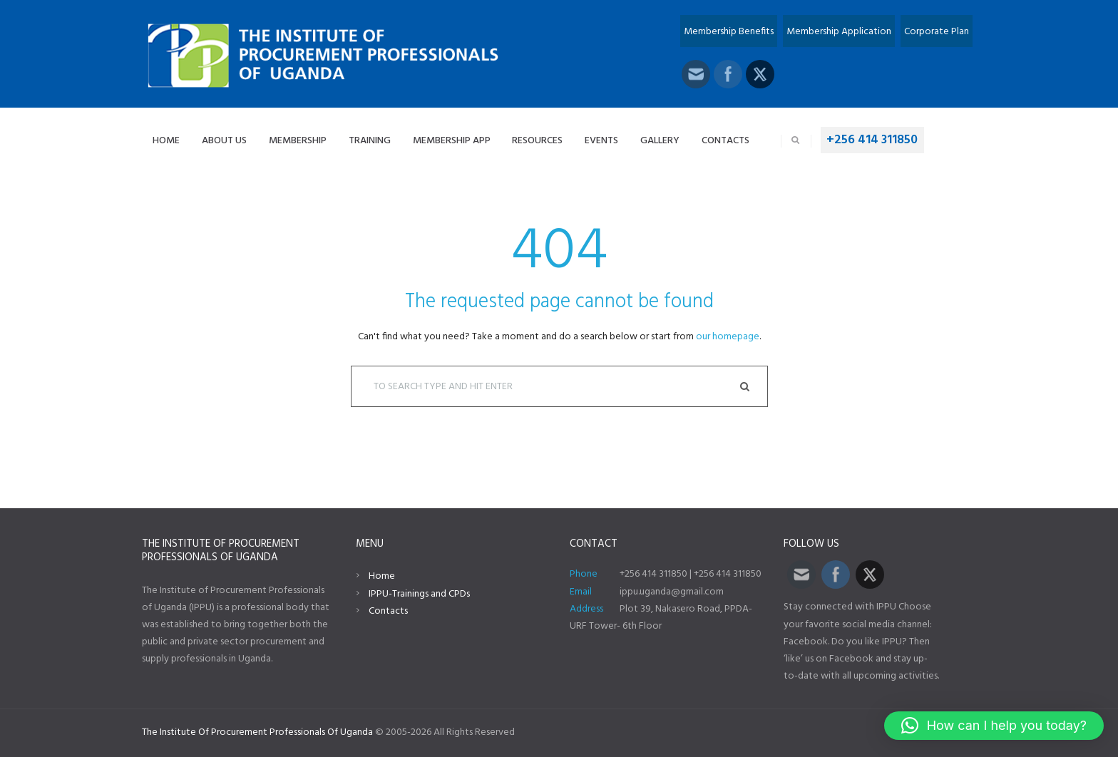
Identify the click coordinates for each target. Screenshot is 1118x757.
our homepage (727, 337)
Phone (584, 574)
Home (382, 576)
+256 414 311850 (872, 140)
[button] (994, 725)
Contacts (388, 611)
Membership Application (838, 32)
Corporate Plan (936, 32)
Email (581, 592)
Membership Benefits (729, 32)
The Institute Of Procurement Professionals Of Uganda (257, 732)
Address (586, 609)
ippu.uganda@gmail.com (672, 592)
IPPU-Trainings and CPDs (419, 594)
